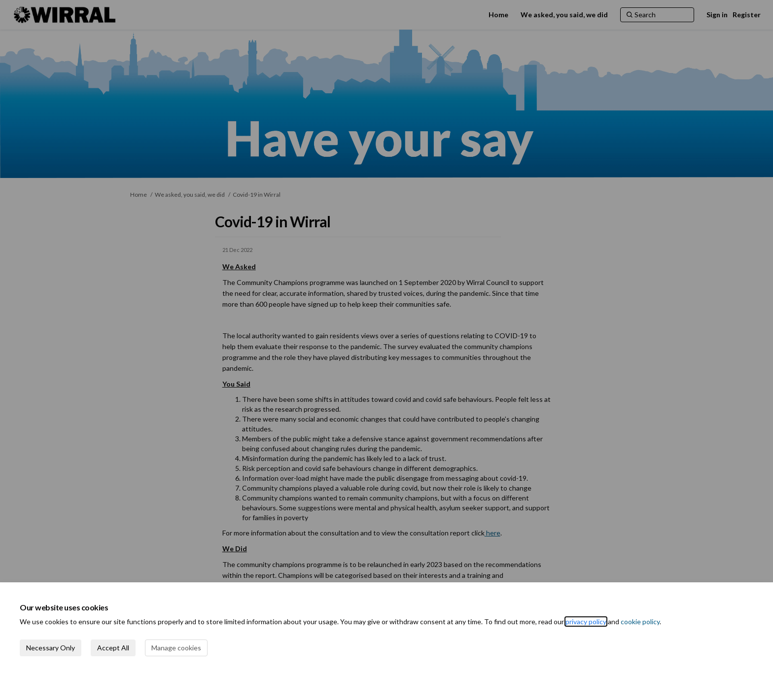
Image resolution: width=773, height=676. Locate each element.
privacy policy (585, 621)
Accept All (113, 647)
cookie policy (640, 621)
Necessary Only (50, 647)
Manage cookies (176, 647)
